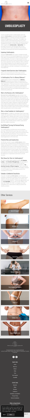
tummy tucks (13, 45)
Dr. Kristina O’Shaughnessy (12, 162)
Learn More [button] (13, 411)
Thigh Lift (15, 302)
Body (15, 371)
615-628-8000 (6, 181)
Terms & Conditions (15, 398)
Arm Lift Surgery (15, 211)
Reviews (15, 389)
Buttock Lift (15, 226)
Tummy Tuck (15, 318)
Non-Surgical (15, 375)
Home (15, 364)
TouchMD (15, 377)
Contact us (15, 391)
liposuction (20, 45)
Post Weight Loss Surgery (15, 287)
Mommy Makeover (15, 272)
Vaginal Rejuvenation (15, 333)
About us (15, 366)
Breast (15, 368)
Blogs (15, 387)
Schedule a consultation (15, 393)
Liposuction (15, 257)
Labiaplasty (15, 241)
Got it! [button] (4, 414)
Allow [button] (11, 414)
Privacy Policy (15, 395)
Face (15, 373)
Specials (15, 385)
